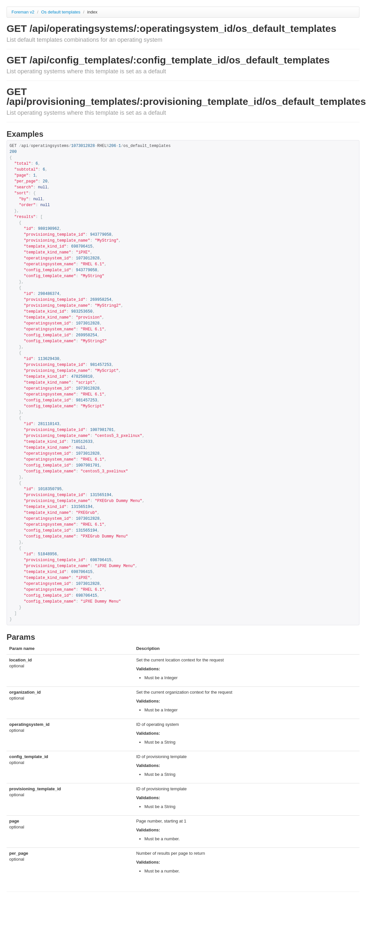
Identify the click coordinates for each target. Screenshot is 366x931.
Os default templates (61, 12)
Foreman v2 (22, 12)
